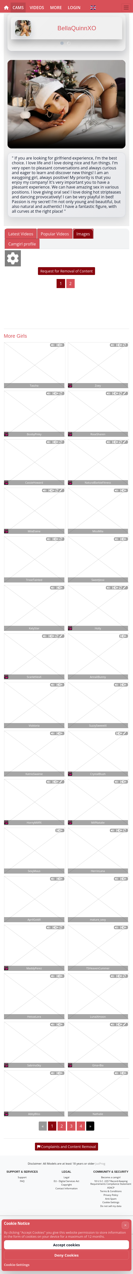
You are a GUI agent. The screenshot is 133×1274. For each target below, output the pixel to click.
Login (74, 7)
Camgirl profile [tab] (22, 244)
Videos (37, 7)
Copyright (66, 1184)
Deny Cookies (66, 1255)
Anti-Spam (110, 1198)
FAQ (22, 1181)
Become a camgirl (110, 1177)
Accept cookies (66, 1244)
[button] (93, 8)
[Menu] (126, 8)
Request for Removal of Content (66, 271)
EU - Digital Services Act (66, 1181)
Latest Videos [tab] (20, 234)
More (56, 7)
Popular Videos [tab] (55, 234)
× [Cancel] (125, 1225)
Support (22, 1177)
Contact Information (67, 1188)
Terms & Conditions (111, 1191)
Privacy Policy (111, 1195)
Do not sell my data (110, 1206)
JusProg (100, 1163)
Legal (66, 1177)
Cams (18, 7)
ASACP (110, 1187)
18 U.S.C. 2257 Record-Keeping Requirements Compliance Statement (111, 1182)
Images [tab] (83, 234)
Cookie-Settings (110, 1202)
